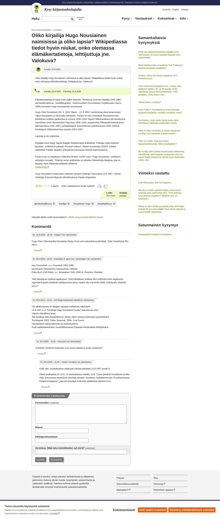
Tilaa (155, 478)
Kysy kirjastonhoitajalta (41, 30)
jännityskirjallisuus (43, 203)
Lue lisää (53, 513)
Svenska (166, 9)
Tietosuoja (158, 484)
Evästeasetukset (124, 509)
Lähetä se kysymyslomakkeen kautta (85, 217)
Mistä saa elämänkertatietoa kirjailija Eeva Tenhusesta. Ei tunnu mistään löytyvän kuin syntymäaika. (159, 55)
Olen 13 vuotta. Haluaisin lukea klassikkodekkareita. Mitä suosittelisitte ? (157, 142)
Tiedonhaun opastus (163, 489)
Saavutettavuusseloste (128, 484)
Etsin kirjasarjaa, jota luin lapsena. (154, 182)
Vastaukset (143, 18)
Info (183, 18)
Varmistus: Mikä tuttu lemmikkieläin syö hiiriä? (60, 448)
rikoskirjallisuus (104, 203)
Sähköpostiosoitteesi (46, 436)
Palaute (120, 478)
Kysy (126, 18)
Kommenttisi (42, 402)
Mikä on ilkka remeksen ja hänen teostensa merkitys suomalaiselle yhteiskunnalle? (159, 132)
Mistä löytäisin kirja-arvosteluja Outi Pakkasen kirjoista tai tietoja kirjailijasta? (160, 66)
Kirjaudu (184, 9)
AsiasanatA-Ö (80, 18)
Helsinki (123, 196)
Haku (36, 18)
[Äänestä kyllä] (100, 186)
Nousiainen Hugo (81, 203)
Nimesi (38, 427)
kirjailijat (62, 203)
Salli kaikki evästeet (152, 509)
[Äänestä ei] (105, 187)
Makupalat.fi (122, 489)
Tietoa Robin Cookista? (149, 102)
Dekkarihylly (41, 167)
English (175, 9)
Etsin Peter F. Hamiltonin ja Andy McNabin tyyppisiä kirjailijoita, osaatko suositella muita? (160, 111)
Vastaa (37, 250)
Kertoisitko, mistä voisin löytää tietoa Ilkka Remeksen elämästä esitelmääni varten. (158, 121)
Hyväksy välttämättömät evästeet (192, 509)
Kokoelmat (166, 18)
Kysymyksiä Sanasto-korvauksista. (155, 234)
